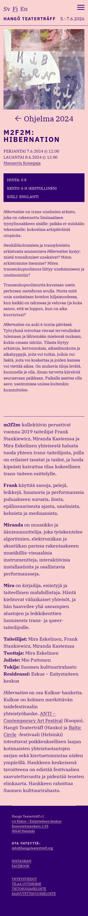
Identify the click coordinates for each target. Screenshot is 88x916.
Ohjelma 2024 (48, 118)
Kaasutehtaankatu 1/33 (30, 826)
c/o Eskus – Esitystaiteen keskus (36, 821)
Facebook (20, 866)
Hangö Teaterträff (30, 18)
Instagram (21, 861)
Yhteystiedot (24, 879)
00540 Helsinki (23, 831)
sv (7, 9)
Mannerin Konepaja (22, 163)
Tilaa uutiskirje (26, 884)
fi (15, 9)
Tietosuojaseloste (29, 889)
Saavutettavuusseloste (34, 894)
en (24, 9)
